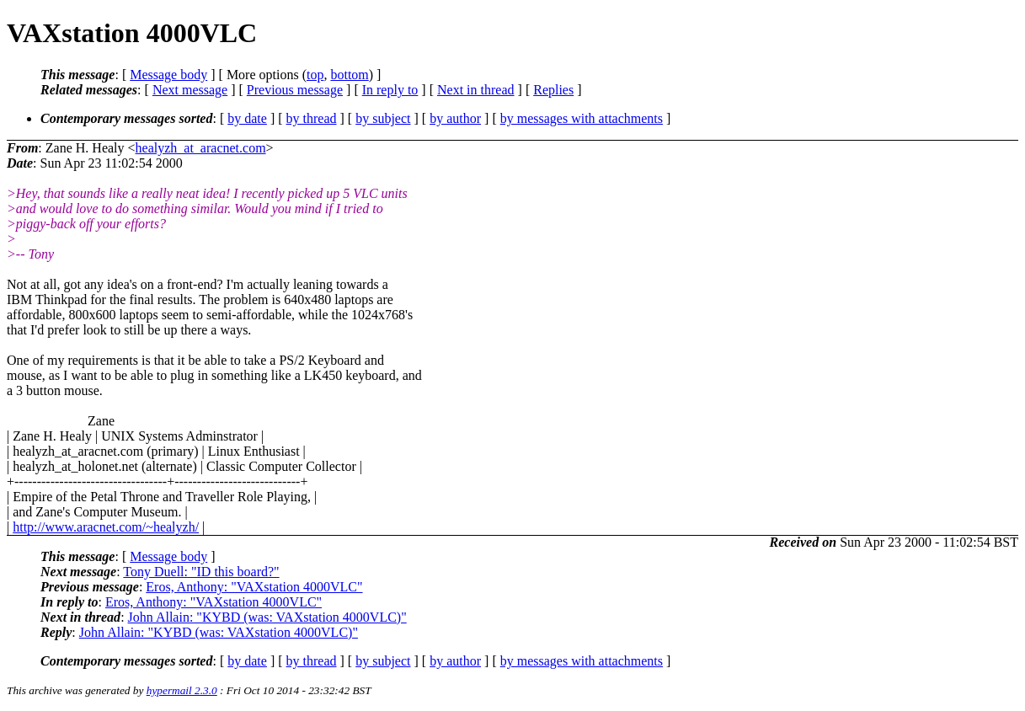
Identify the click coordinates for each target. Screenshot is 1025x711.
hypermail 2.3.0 (182, 690)
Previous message (295, 90)
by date (247, 118)
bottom (349, 74)
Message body (168, 74)
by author (455, 118)
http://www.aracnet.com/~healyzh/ (106, 527)
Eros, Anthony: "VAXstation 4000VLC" (254, 587)
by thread (311, 118)
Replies (553, 90)
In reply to (390, 90)
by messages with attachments (581, 118)
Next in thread (476, 90)
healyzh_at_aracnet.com (201, 148)
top (315, 74)
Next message (189, 90)
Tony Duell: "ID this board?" (201, 571)
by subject (382, 118)
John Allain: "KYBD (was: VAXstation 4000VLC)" (267, 617)
